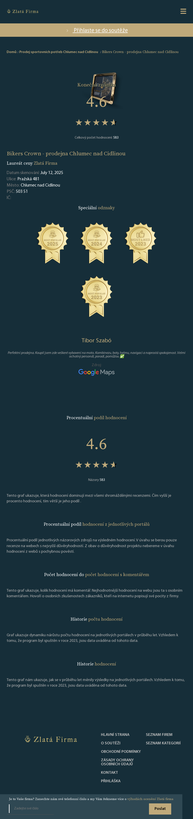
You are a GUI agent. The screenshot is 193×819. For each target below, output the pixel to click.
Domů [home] (11, 52)
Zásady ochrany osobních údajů (117, 762)
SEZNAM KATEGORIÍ (163, 743)
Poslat (160, 809)
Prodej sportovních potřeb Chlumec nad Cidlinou (58, 52)
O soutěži (111, 743)
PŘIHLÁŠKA (111, 781)
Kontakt (109, 773)
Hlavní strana (115, 735)
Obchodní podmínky (121, 752)
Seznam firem (159, 735)
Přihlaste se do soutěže (96, 30)
